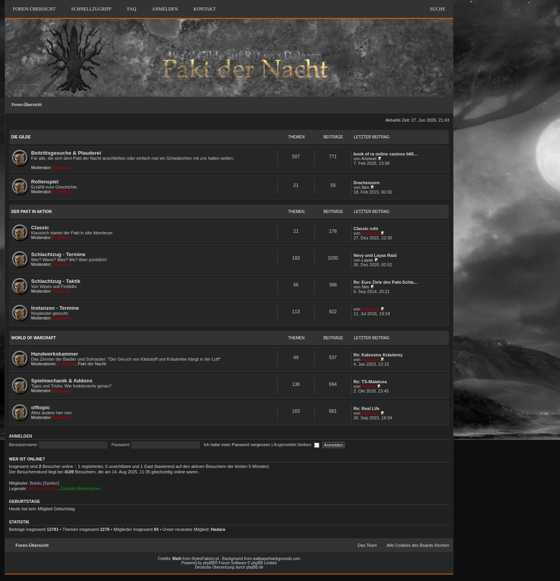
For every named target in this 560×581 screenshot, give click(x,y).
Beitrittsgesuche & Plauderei (66, 153)
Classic (40, 227)
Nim (365, 187)
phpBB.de (254, 567)
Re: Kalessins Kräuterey (378, 354)
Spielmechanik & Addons (62, 381)
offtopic (40, 407)
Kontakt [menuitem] (204, 9)
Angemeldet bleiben (296, 444)
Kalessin (61, 167)
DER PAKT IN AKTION (31, 211)
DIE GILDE (21, 137)
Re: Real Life (367, 408)
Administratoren (43, 488)
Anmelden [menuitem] (165, 9)
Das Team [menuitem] (367, 545)
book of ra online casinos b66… (386, 154)
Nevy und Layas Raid (375, 255)
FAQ (131, 9)
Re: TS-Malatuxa (370, 381)
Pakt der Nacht (92, 363)
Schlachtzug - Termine (58, 254)
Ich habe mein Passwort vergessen (237, 444)
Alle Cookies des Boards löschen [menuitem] (418, 545)
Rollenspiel (44, 182)
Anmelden (20, 436)
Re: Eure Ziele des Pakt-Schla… (386, 282)
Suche (437, 9)
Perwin (369, 386)
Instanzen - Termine (55, 308)
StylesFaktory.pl (205, 559)
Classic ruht (366, 228)
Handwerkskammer (54, 354)
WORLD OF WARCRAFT (33, 338)
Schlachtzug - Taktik (55, 281)
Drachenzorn (367, 182)
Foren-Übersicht (27, 105)
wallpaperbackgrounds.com (276, 559)
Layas (367, 260)
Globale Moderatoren (80, 488)
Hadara (218, 529)
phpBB (209, 563)
